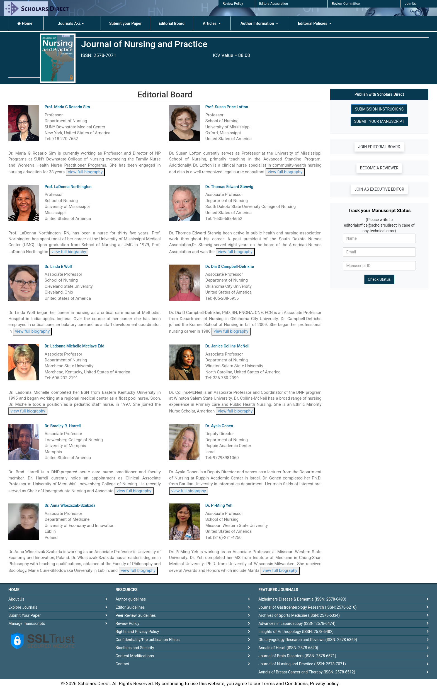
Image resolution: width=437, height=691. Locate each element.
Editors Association (273, 4)
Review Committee (346, 4)
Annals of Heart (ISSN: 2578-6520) (288, 648)
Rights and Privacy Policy (137, 631)
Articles (210, 23)
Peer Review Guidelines (136, 615)
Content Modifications (135, 656)
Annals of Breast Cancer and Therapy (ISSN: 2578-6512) (306, 672)
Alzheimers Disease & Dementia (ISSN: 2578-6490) (302, 599)
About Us (16, 599)
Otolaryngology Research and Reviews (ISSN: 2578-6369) (307, 639)
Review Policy (233, 4)
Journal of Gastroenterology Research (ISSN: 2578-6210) (307, 607)
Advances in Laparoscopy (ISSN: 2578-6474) (297, 623)
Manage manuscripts (26, 623)
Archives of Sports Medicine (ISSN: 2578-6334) (299, 615)
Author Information (258, 23)
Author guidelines (131, 599)
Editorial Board (171, 23)
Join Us (410, 4)
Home (24, 23)
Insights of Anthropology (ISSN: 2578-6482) (296, 631)
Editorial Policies (313, 23)
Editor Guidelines (130, 607)
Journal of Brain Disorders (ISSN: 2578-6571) (297, 656)
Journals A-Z (71, 23)
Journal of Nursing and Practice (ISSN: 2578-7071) (302, 664)
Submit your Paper (125, 23)
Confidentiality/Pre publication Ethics (148, 639)
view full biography (85, 171)
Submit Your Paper (24, 615)
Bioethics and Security (135, 648)
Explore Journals (22, 607)
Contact (122, 664)
